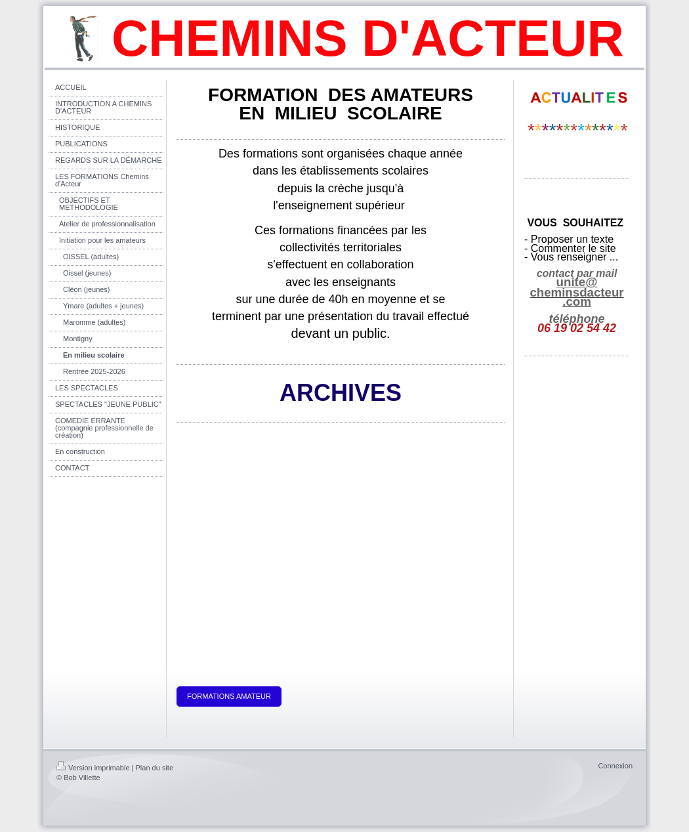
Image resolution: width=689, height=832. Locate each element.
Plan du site (154, 768)
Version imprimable (93, 768)
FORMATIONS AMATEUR (229, 696)
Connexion (615, 766)
